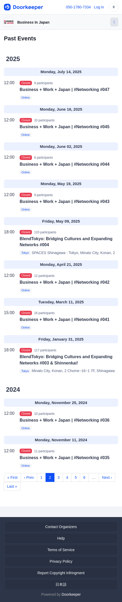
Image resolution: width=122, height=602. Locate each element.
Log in (99, 7)
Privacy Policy (60, 561)
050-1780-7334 (78, 7)
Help (61, 538)
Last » (12, 486)
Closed (25, 82)
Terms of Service (61, 550)
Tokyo (25, 253)
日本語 (61, 584)
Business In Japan (33, 22)
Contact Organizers (61, 527)
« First (12, 477)
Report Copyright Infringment (61, 573)
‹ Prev (29, 477)
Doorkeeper (71, 594)
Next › (107, 477)
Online (25, 97)
